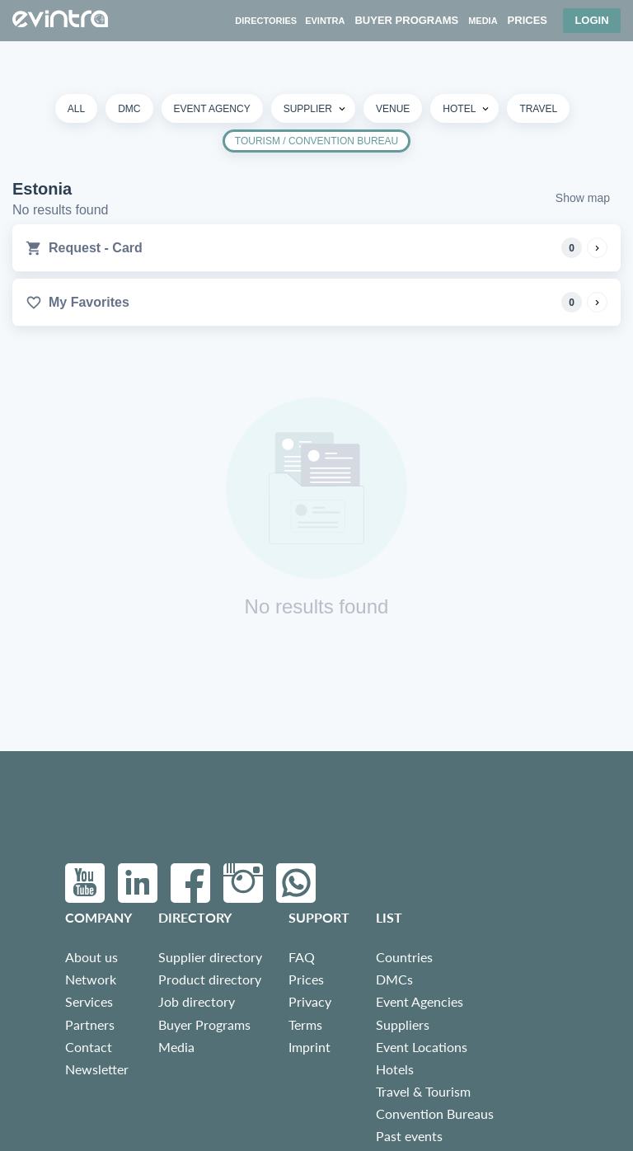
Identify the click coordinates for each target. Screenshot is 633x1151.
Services (89, 1001)
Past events (409, 1136)
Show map (583, 197)
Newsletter (97, 1069)
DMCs (394, 979)
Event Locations (421, 1047)
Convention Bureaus (435, 1113)
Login (591, 20)
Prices (306, 979)
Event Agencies (419, 1001)
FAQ (301, 957)
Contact (88, 1047)
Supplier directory (210, 957)
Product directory (209, 979)
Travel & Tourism (423, 1091)
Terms (305, 1024)
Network (90, 979)
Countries (404, 957)
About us (91, 957)
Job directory (196, 1001)
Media (176, 1047)
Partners (90, 1024)
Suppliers (402, 1024)
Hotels (395, 1069)
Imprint (309, 1047)
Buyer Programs (204, 1024)
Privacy (309, 1001)
